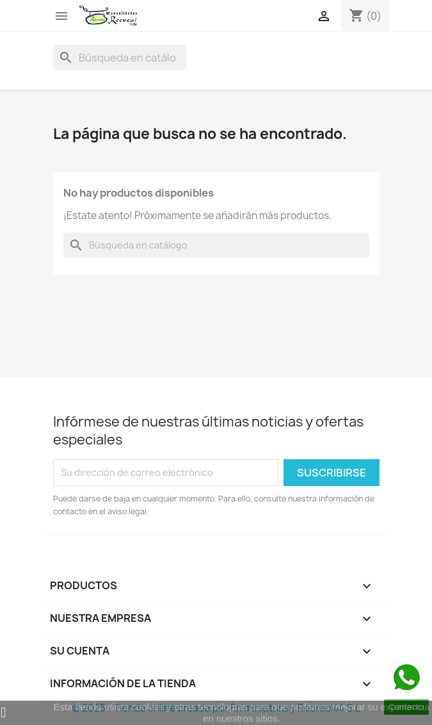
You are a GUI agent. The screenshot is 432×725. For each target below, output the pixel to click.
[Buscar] (119, 57)
